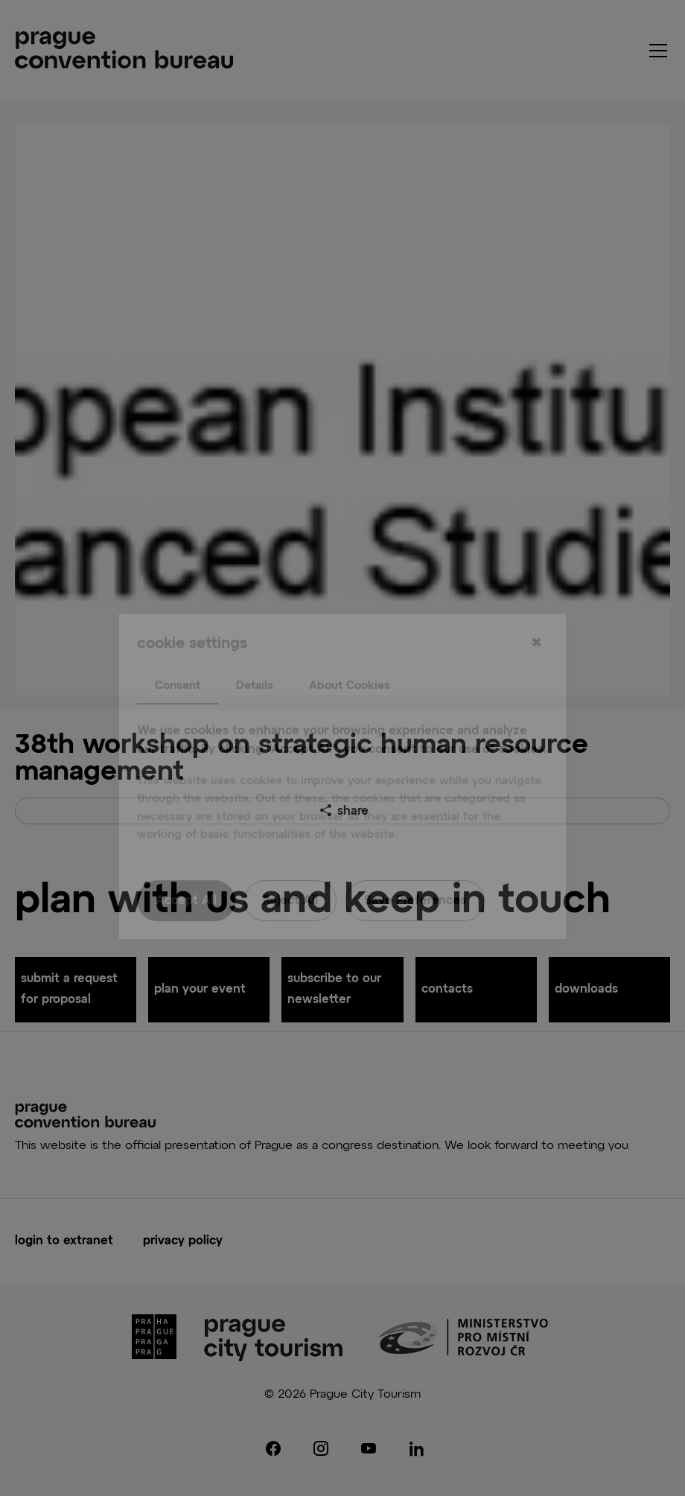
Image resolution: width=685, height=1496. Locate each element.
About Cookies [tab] (349, 657)
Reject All (290, 873)
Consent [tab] (177, 657)
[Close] (536, 615)
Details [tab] (254, 657)
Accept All (186, 873)
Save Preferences (415, 873)
